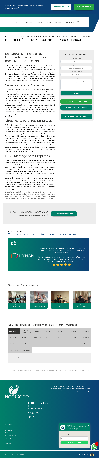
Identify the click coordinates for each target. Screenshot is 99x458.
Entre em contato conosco (84, 7)
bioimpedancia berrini (46, 36)
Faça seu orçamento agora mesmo (61, 7)
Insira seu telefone (67, 435)
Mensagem (76, 78)
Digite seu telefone (76, 71)
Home (16, 22)
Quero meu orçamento (64, 213)
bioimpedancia (29, 36)
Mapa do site (9, 443)
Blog (38, 22)
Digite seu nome (76, 58)
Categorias (17, 36)
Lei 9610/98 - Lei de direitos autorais (76, 372)
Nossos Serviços (53, 22)
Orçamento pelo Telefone (76, 107)
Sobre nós (27, 22)
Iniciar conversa (74, 443)
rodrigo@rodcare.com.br (36, 408)
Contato (70, 22)
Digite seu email (76, 65)
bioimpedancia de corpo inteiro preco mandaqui (74, 36)
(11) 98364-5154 (33, 406)
